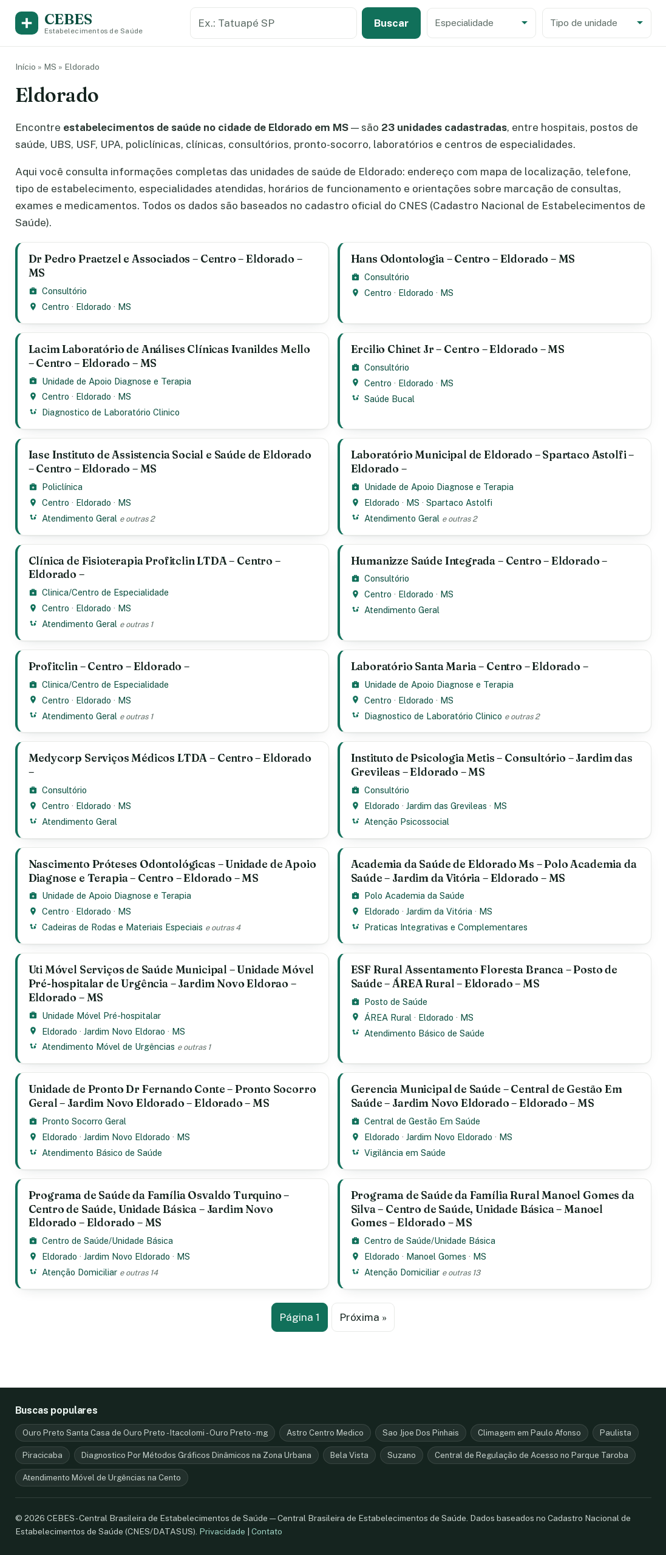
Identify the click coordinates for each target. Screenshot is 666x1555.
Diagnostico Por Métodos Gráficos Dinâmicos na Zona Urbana (196, 1455)
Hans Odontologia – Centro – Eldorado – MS (463, 258)
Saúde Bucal (389, 399)
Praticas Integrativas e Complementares (446, 927)
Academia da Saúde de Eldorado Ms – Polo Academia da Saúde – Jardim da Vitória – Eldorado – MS (494, 871)
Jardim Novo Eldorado (127, 1137)
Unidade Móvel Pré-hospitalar (101, 1015)
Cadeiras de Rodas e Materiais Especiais (122, 927)
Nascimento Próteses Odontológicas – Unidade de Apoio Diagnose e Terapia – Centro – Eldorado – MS (172, 871)
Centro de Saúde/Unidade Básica (107, 1240)
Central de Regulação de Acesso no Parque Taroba (531, 1455)
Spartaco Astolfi (459, 502)
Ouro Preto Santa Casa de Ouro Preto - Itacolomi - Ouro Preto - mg (145, 1432)
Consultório (64, 291)
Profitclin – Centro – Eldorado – (109, 666)
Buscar (391, 23)
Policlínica (62, 487)
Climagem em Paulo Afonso (529, 1432)
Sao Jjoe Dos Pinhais (420, 1432)
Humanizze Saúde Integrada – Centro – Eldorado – (479, 560)
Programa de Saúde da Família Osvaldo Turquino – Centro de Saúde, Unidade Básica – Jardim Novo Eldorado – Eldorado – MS (159, 1209)
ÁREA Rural (388, 1017)
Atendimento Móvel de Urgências (108, 1046)
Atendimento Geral (79, 518)
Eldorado (93, 306)
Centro (55, 306)
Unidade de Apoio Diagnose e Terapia (116, 381)
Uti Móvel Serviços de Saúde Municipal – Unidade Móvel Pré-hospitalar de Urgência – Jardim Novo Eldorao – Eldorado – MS (171, 983)
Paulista (615, 1432)
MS (50, 67)
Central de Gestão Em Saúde (422, 1121)
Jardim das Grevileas (446, 806)
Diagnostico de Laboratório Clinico (111, 412)
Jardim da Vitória (439, 911)
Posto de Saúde (395, 1001)
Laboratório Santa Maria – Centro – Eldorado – (469, 666)
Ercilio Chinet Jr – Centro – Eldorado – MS (458, 349)
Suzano (401, 1455)
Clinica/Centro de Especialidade (105, 592)
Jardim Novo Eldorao (124, 1031)
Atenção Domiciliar (79, 1272)
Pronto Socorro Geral (84, 1121)
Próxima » (363, 1317)
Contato (266, 1531)
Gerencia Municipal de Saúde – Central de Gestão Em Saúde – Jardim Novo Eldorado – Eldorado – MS (486, 1096)
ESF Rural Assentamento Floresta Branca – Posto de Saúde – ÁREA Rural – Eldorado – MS (484, 976)
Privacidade (222, 1531)
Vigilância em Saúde (405, 1152)
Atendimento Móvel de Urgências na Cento (101, 1477)
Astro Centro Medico (325, 1432)
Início (25, 67)
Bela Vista (349, 1455)
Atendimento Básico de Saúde (424, 1033)
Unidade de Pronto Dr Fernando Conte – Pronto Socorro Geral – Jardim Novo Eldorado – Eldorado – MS (172, 1096)
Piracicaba (42, 1455)
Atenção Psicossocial (406, 821)
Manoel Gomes (436, 1256)
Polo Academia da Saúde (414, 895)
